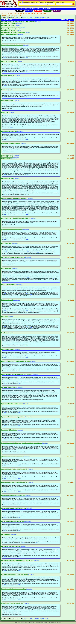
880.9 (27, 139)
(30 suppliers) (26, 403)
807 (5, 57)
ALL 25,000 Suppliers (49, 8)
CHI (68, 374)
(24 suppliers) (20, 387)
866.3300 (72, 21)
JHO (68, 469)
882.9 (27, 96)
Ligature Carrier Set (7, 178)
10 (30, 17)
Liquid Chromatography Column (10, 546)
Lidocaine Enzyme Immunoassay (10, 143)
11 (32, 17)
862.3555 (72, 143)
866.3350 (72, 28)
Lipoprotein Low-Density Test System (12, 403)
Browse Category (25, 8)
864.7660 (72, 45)
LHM (68, 603)
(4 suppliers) (19, 23)
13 (35, 17)
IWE (68, 229)
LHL (68, 21)
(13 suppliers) (38, 21)
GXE (68, 89)
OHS (68, 218)
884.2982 (72, 603)
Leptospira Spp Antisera (8, 30)
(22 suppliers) (34, 374)
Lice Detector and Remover (9, 131)
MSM (68, 430)
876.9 (11, 127)
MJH (68, 25)
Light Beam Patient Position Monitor (11, 229)
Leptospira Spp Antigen (8, 29)
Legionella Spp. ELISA (7, 25)
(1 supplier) (22, 27)
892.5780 (72, 229)
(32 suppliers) (20, 131)
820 (38, 252)
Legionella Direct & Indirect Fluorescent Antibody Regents (18, 21)
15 (38, 17)
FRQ (68, 112)
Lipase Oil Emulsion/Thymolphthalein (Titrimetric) (15, 361)
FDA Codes (43, 13)
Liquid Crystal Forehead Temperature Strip (13, 589)
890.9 (27, 293)
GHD (68, 45)
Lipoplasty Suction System (9, 387)
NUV (68, 257)
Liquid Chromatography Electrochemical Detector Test (17, 560)
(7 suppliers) (17, 25)
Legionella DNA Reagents (8, 23)
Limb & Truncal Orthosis (8, 284)
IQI (68, 300)
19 (45, 17)
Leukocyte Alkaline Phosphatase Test (12, 45)
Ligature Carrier (6, 158)
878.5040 (72, 387)
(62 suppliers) (16, 178)
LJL (68, 131)
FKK (68, 332)
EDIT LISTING (44, 622)
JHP (68, 508)
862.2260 (72, 546)
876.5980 (72, 112)
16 (40, 17)
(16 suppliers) (25, 229)
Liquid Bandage (6, 534)
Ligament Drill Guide (7, 155)
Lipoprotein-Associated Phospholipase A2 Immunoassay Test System (21, 443)
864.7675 (72, 61)
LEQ (68, 560)
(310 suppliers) (16, 300)
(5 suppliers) (18, 28)
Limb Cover (4, 316)
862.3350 (72, 100)
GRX (68, 30)
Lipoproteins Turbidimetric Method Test (12, 521)
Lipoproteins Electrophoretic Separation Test (14, 469)
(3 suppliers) (29, 508)
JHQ (68, 495)
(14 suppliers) (27, 521)
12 (33, 17)
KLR (68, 143)
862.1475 (72, 403)
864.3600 (72, 268)
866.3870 (72, 27)
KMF (68, 534)
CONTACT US (52, 622)
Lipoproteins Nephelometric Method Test (13, 495)
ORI (68, 100)
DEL (68, 416)
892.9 (27, 239)
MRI (68, 284)
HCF (68, 198)
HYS (68, 243)
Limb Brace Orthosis (7, 300)
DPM (68, 546)
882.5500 (72, 34)
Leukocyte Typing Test (7, 75)
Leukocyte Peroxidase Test (9, 61)
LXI (68, 155)
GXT (68, 34)
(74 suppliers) (30, 198)
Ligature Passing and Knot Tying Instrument (14, 198)
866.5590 (72, 416)
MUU (68, 387)
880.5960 (72, 131)
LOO (68, 27)
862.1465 (72, 361)
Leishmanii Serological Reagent (10, 27)
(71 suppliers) (18, 284)
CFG (68, 361)
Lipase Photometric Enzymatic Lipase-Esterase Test (16, 374)
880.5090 (72, 534)
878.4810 (72, 218)
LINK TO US (58, 622)
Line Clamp (4, 333)
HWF (73, 157)
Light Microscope (6, 268)
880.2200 (72, 589)
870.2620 (72, 349)
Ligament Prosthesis (7, 157)
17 (42, 17)
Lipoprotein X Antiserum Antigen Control (13, 417)
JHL (68, 482)
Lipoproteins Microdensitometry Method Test (14, 482)
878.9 (27, 174)
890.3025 (72, 316)
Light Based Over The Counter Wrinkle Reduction (15, 218)
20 (47, 17)
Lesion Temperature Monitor (9, 34)
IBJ (68, 268)
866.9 (19, 425)
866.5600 (72, 443)
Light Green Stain (6, 243)
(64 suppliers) (14, 534)
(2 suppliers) (18, 30)
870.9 (27, 357)
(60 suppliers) (14, 158)
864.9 (27, 57)
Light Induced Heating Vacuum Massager (13, 257)
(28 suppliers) (29, 589)
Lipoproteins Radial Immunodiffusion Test (13, 508)
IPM (68, 316)
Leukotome (4, 89)
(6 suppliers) (17, 75)
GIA (68, 61)
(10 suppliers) (14, 243)
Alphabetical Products (37, 8)
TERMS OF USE (31, 622)
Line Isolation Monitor (7, 349)
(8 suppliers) (30, 469)
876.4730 (72, 332)
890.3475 (72, 300)
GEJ (68, 158)
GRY (68, 28)
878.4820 (72, 155)
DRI (68, 349)
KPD (68, 589)
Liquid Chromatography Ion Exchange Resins (14, 574)
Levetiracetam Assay (7, 100)
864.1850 (72, 243)
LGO (68, 75)
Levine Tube (4, 112)
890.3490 (72, 284)
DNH (68, 574)
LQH (68, 23)
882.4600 (72, 89)
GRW (68, 32)
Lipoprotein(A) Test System (9, 430)
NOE (68, 443)
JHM (68, 456)
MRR (68, 403)
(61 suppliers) (11, 316)
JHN (68, 521)
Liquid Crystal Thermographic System (12, 603)
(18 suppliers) (23, 546)
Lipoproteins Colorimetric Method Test (12, 456)
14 (37, 17)
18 (43, 17)
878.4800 (72, 158)
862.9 (19, 370)
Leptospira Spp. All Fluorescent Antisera (13, 32)
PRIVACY (38, 622)
